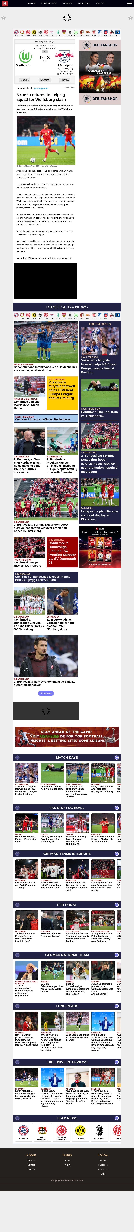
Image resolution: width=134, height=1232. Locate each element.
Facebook (103, 1206)
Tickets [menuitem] (101, 3)
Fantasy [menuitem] (84, 3)
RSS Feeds (103, 1210)
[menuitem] (13, 3)
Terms (67, 1201)
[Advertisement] (67, 48)
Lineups (25, 121)
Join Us (31, 1210)
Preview (65, 121)
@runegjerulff (41, 129)
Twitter (103, 1201)
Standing (44, 121)
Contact (31, 1206)
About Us (31, 1201)
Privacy (67, 1206)
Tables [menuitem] (67, 3)
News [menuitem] (31, 3)
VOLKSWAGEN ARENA (45, 87)
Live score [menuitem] (48, 3)
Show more (46, 734)
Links (102, 1215)
